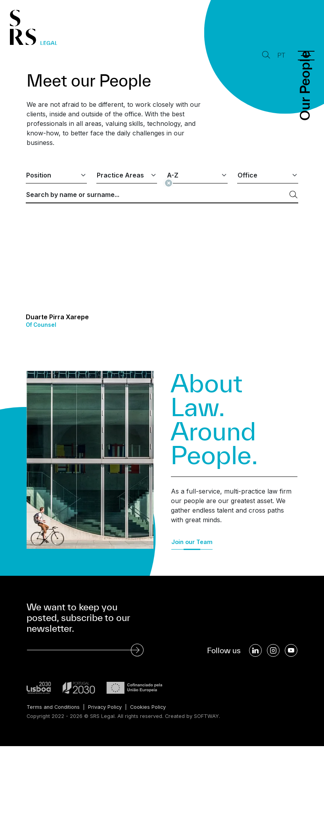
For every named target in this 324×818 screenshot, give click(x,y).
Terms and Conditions (53, 707)
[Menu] (306, 55)
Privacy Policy (105, 707)
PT (281, 55)
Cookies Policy (149, 707)
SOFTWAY (206, 716)
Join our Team (192, 541)
